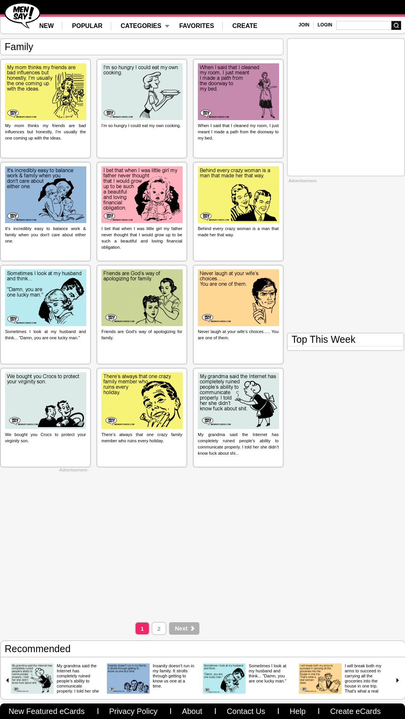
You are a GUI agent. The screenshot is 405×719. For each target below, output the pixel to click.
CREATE (245, 26)
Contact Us (246, 711)
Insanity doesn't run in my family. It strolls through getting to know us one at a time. (173, 675)
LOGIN (325, 25)
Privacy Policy (133, 711)
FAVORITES (196, 26)
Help (297, 711)
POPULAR (87, 26)
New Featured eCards (47, 711)
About (192, 711)
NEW (46, 26)
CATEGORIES (141, 26)
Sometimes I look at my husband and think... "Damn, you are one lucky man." (267, 673)
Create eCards (355, 711)
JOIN (304, 25)
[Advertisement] (73, 545)
